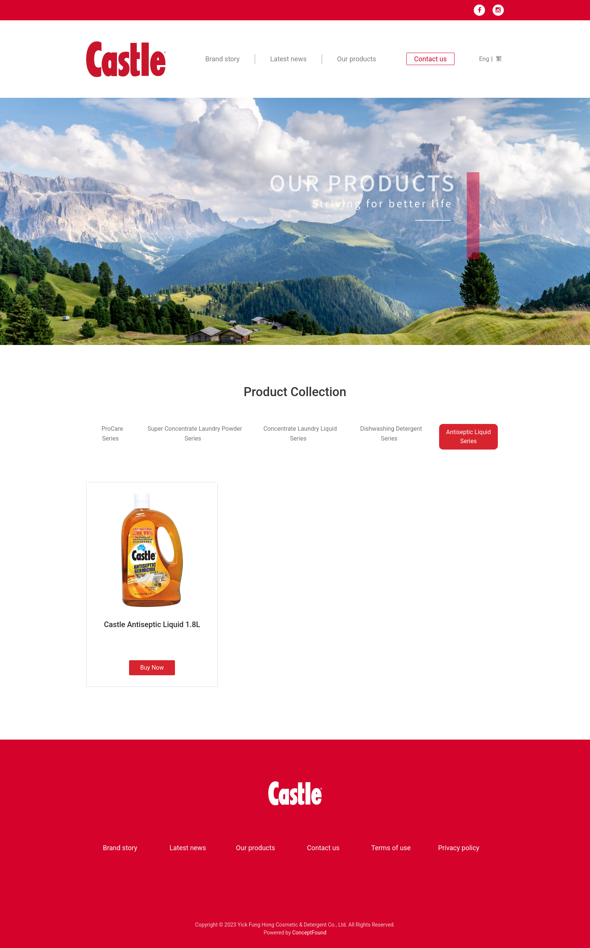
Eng (484, 58)
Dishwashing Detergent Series (391, 433)
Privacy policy (458, 848)
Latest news (288, 59)
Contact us (323, 848)
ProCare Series (112, 433)
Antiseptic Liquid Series (468, 436)
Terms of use (391, 848)
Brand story (222, 59)
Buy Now (152, 667)
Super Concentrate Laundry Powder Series (195, 433)
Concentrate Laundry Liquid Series (300, 433)
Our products (356, 59)
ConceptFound (309, 933)
